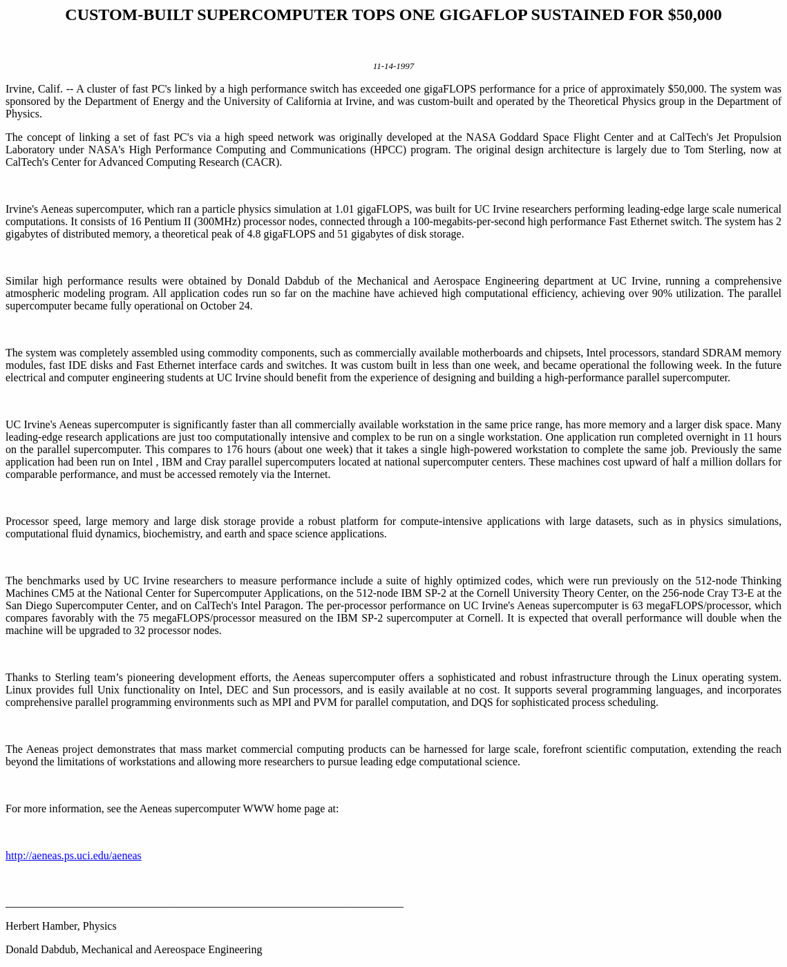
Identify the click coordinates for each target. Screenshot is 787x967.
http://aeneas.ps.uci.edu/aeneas (74, 855)
